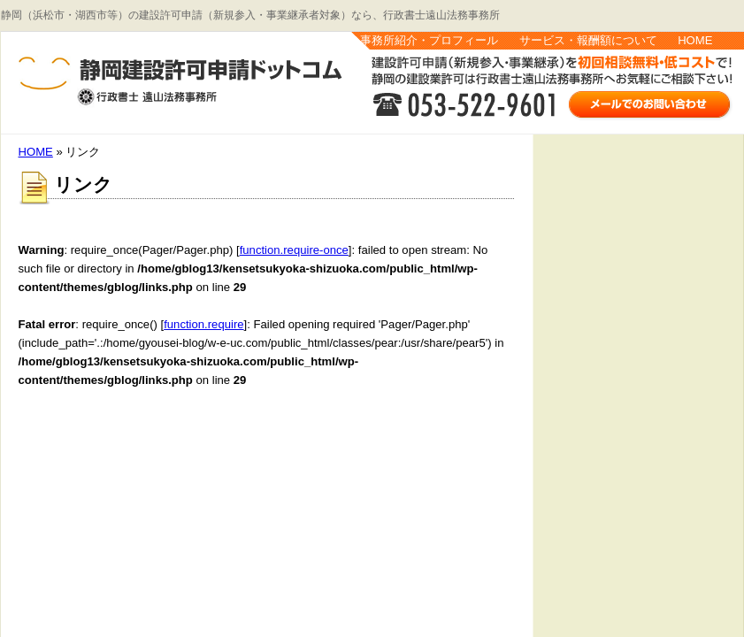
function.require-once (294, 250)
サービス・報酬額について (588, 40)
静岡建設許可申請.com (160, 83)
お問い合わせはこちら (651, 103)
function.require (203, 324)
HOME (695, 40)
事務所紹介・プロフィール (429, 40)
